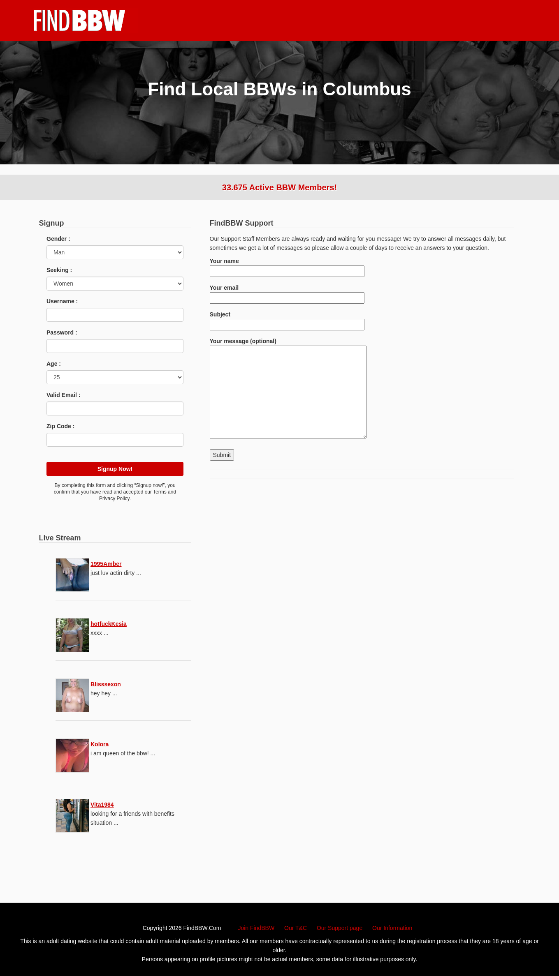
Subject (287, 319)
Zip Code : (60, 426)
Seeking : (59, 270)
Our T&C (295, 928)
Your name (287, 266)
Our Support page (339, 928)
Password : (61, 332)
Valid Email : (63, 395)
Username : (62, 301)
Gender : (58, 238)
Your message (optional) (288, 389)
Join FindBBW (256, 928)
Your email (287, 292)
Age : (53, 363)
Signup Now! (115, 469)
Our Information (392, 928)
